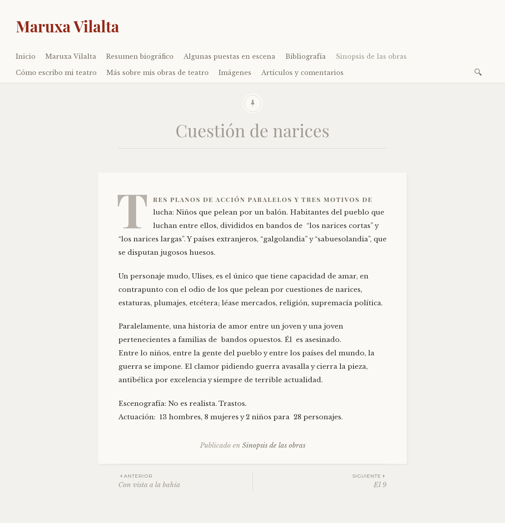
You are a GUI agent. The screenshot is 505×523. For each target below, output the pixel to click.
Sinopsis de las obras (371, 56)
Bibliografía (305, 56)
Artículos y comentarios (302, 73)
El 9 (320, 480)
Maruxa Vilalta (67, 26)
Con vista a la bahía (185, 480)
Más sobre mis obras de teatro (158, 73)
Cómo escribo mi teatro (56, 73)
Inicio (26, 56)
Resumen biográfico (140, 56)
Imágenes (235, 73)
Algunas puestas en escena (229, 56)
